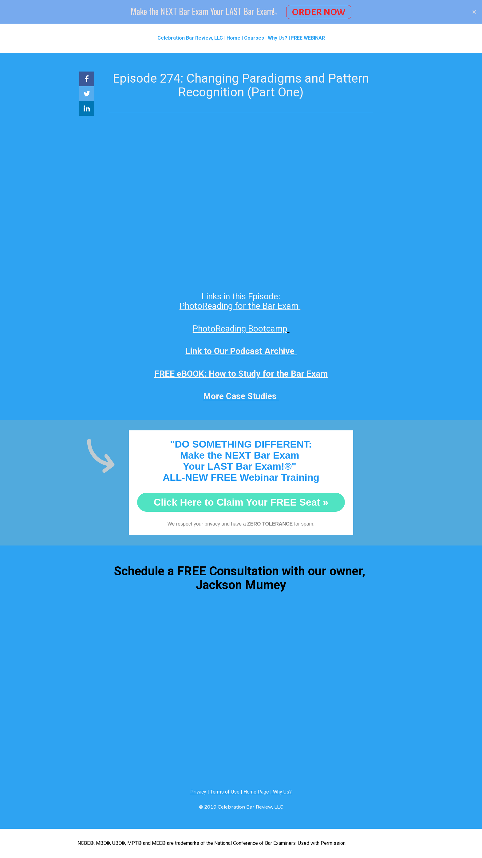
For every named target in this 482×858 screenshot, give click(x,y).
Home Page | (258, 792)
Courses (254, 38)
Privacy (198, 792)
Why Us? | (279, 38)
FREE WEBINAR (308, 38)
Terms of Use (224, 792)
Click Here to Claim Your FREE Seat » (241, 502)
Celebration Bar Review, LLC (190, 38)
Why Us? (282, 792)
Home (233, 38)
